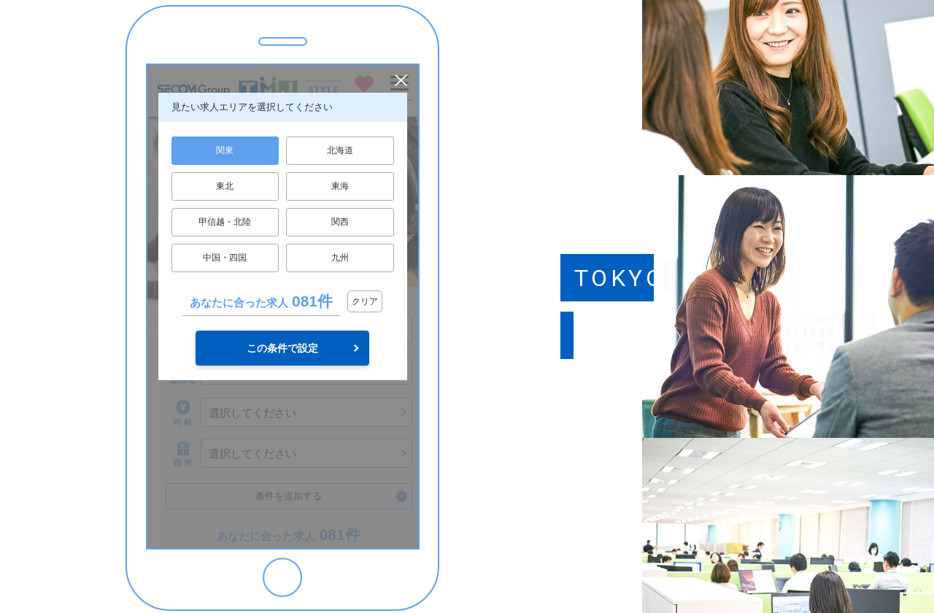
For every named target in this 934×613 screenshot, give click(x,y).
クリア (365, 301)
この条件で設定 (282, 348)
